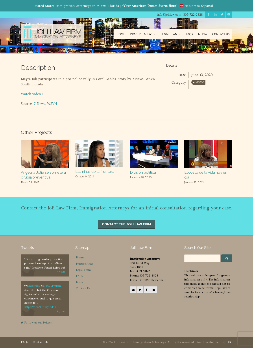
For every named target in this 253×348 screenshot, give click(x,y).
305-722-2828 (193, 15)
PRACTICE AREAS (141, 34)
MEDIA (202, 34)
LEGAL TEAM (169, 34)
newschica (33, 285)
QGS (229, 342)
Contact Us (83, 288)
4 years (61, 271)
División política (143, 172)
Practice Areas (85, 263)
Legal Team (83, 269)
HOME (120, 34)
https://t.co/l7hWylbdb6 (40, 306)
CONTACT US (221, 34)
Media (79, 282)
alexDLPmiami (52, 285)
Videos (200, 82)
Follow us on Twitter (36, 322)
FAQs (189, 34)
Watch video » (32, 94)
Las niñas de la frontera (94, 171)
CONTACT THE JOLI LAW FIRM (126, 224)
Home (80, 257)
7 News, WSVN (45, 104)
